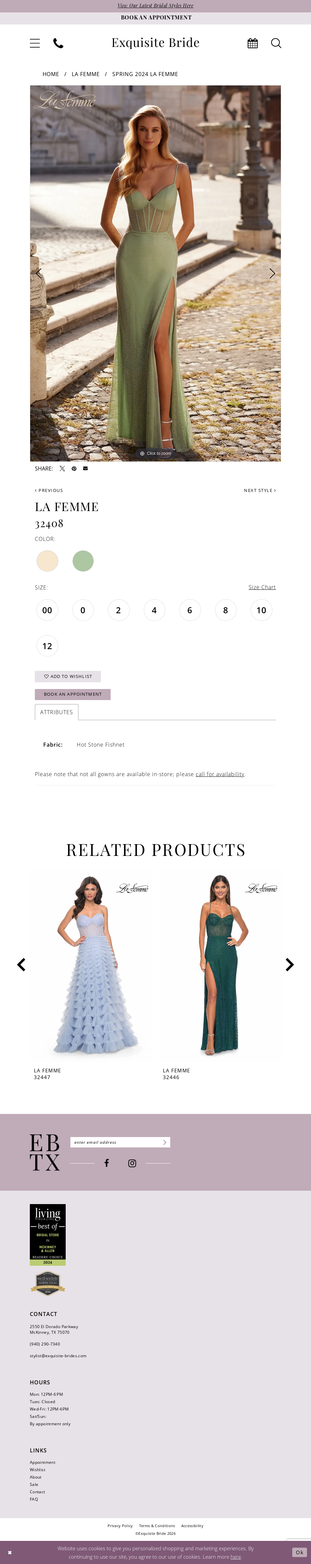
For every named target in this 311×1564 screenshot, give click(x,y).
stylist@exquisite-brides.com (58, 1356)
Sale (34, 1484)
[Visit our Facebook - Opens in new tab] (107, 1164)
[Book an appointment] (155, 18)
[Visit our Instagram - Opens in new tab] (132, 1163)
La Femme (86, 74)
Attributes (56, 712)
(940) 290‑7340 (45, 1344)
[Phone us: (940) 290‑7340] (58, 43)
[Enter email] (120, 1142)
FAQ (34, 1499)
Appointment (42, 1462)
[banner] (155, 43)
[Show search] (276, 43)
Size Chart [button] (262, 587)
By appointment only (50, 1424)
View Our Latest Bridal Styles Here (155, 6)
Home (51, 74)
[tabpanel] (155, 273)
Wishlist (37, 1470)
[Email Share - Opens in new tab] (85, 468)
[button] (35, 43)
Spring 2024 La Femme (145, 74)
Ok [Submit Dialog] (300, 1552)
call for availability (220, 774)
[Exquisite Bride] (45, 1152)
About (36, 1477)
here (236, 1556)
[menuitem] (35, 43)
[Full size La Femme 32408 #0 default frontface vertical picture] (155, 273)
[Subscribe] (164, 1142)
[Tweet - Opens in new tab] (62, 468)
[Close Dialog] (10, 1552)
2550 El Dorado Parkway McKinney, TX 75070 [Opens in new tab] (54, 1329)
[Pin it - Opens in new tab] (74, 468)
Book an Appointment (73, 694)
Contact (37, 1492)
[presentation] (91, 965)
